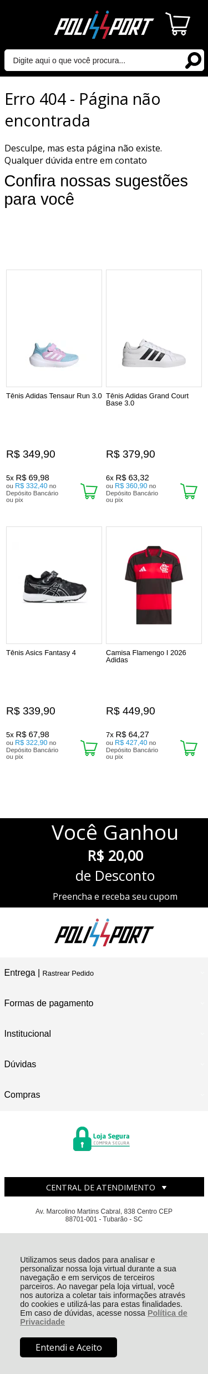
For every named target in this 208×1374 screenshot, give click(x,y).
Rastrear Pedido (68, 973)
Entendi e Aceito (68, 1347)
